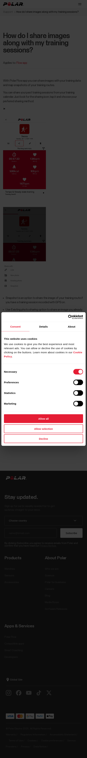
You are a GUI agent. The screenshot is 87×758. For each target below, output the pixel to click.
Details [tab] (43, 326)
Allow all (43, 418)
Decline (43, 438)
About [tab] (71, 326)
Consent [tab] (15, 326)
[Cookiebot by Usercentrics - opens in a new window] (68, 317)
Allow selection (43, 428)
